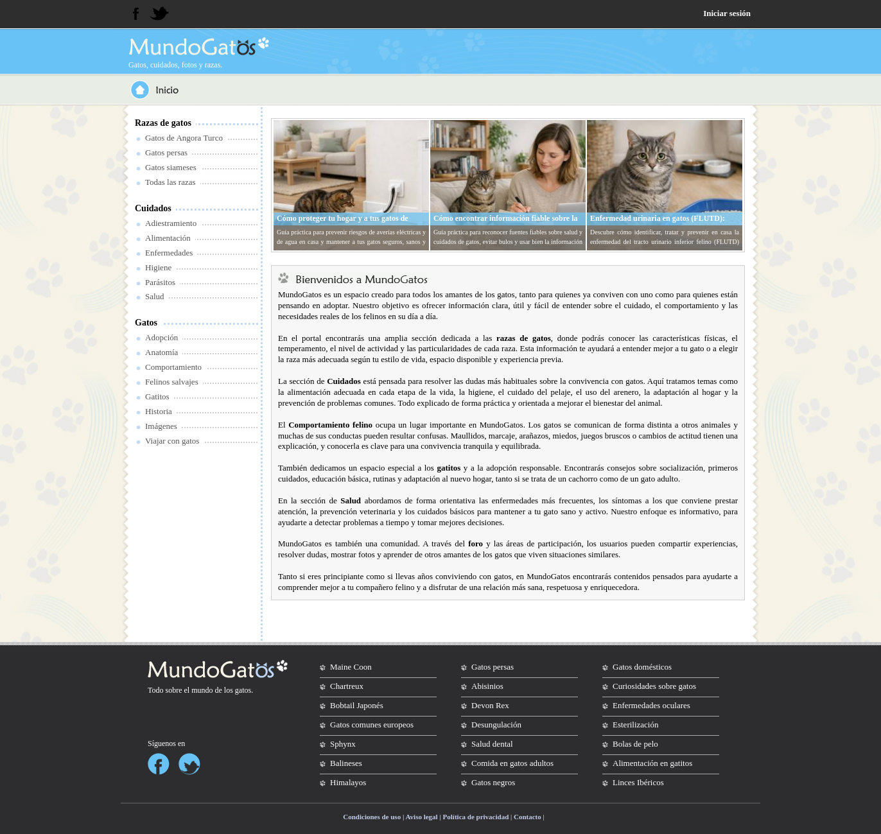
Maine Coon (351, 667)
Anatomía (161, 352)
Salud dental (492, 744)
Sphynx (343, 744)
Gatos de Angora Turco (184, 138)
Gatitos (157, 396)
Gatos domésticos (642, 667)
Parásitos (160, 282)
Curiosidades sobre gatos (654, 686)
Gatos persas (166, 152)
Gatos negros (493, 782)
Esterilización (635, 724)
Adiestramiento (170, 223)
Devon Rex (490, 705)
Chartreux (346, 686)
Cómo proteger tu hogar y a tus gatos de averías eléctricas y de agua (342, 223)
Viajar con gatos (172, 441)
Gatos (146, 322)
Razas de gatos (163, 123)
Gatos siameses (170, 167)
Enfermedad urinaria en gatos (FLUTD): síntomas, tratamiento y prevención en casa (660, 223)
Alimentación (168, 238)
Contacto (527, 817)
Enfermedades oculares (651, 705)
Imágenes (161, 426)
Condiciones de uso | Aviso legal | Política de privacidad (426, 817)
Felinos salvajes (171, 382)
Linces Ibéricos (638, 782)
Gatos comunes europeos (372, 724)
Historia (158, 411)
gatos (243, 690)
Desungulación (496, 724)
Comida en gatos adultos (512, 763)
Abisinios (487, 686)
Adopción (161, 337)
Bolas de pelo (635, 744)
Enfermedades (169, 252)
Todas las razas (170, 182)
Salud (154, 296)
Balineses (346, 763)
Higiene (158, 267)
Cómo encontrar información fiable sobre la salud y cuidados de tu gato (505, 223)
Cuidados (153, 208)
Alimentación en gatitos (652, 763)
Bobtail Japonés (356, 705)
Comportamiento (173, 367)
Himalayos (348, 782)
